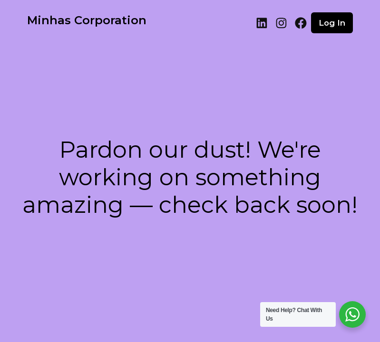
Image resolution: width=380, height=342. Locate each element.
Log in (332, 23)
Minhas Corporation (86, 20)
